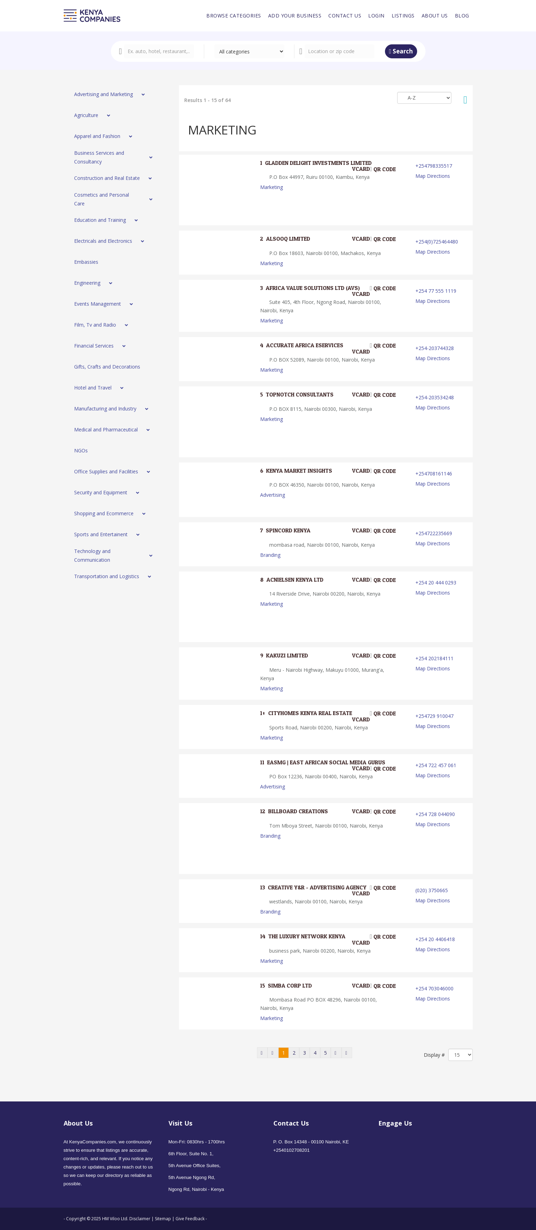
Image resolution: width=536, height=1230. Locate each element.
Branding (270, 555)
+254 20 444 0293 (435, 582)
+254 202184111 (434, 658)
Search (401, 51)
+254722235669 (433, 533)
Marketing (271, 187)
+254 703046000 (434, 988)
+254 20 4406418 (435, 939)
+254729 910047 (434, 716)
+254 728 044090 (435, 814)
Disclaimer (140, 1219)
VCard (356, 169)
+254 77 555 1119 (435, 291)
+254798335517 (433, 165)
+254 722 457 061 (435, 765)
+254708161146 (433, 473)
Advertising (272, 495)
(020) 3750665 (431, 890)
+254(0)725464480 (436, 241)
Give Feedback (190, 1219)
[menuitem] (234, 15)
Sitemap (163, 1219)
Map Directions (432, 176)
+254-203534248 (434, 397)
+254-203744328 (434, 348)
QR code (383, 169)
